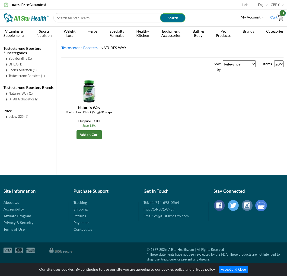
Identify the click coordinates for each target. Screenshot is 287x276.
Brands (248, 31)
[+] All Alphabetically (23, 99)
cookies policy (173, 269)
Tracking (80, 202)
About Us (11, 202)
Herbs (92, 31)
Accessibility (13, 209)
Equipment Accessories (171, 33)
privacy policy (203, 269)
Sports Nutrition (44, 33)
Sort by (217, 66)
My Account (251, 17)
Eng (260, 5)
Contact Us (82, 229)
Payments (81, 222)
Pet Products (223, 33)
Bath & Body (198, 33)
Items (267, 64)
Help (245, 5)
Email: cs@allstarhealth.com (166, 216)
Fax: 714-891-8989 (159, 209)
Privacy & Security (18, 222)
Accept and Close (233, 269)
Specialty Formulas (116, 33)
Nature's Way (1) (21, 93)
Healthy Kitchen (142, 33)
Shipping (80, 209)
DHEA (15, 64)
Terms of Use (14, 229)
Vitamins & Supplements (14, 33)
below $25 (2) (18, 116)
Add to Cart (89, 134)
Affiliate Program (17, 216)
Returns (79, 216)
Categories (275, 31)
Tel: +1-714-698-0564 (161, 202)
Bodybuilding (20, 58)
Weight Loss (70, 33)
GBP (275, 5)
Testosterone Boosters (27, 76)
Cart (277, 17)
